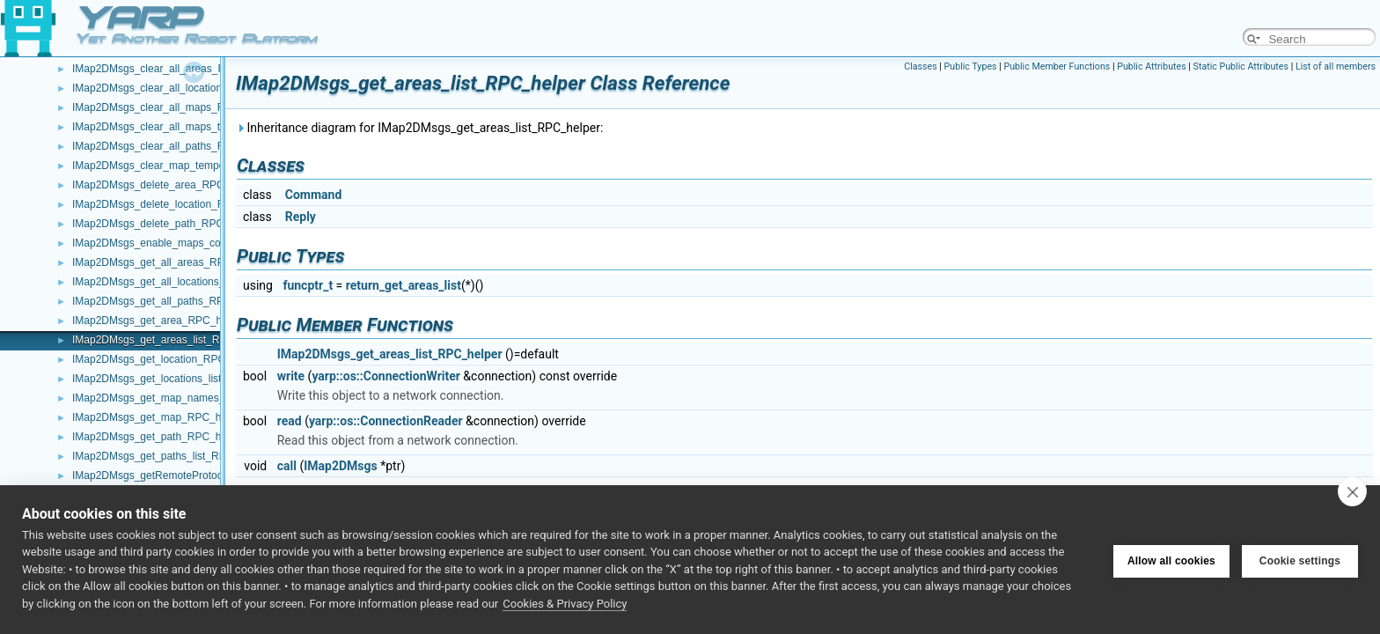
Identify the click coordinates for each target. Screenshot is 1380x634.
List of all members (1336, 66)
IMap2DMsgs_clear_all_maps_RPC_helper (173, 107)
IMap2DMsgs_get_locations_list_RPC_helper (178, 378)
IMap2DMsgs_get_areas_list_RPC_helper (170, 340)
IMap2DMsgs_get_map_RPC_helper (158, 417)
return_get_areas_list (403, 285)
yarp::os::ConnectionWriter (385, 376)
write (291, 376)
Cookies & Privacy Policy (565, 603)
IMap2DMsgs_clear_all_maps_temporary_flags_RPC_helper (214, 127)
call (287, 466)
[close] (1352, 491)
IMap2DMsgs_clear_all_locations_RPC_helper (181, 88)
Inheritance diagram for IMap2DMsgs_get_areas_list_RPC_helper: (419, 128)
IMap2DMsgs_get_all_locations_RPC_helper (177, 282)
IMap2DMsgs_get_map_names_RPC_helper (177, 398)
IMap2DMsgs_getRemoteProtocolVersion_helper (186, 475)
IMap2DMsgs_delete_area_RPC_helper (166, 185)
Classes (920, 66)
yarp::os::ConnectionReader (386, 421)
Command (313, 195)
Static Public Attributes (1240, 66)
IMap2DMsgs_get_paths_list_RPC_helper (170, 456)
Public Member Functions (1056, 66)
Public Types (970, 66)
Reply (300, 217)
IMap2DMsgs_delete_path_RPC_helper (165, 223)
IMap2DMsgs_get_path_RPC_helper (158, 437)
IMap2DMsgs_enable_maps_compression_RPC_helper (202, 243)
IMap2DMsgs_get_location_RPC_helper (166, 359)
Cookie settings (1299, 559)
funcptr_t (308, 285)
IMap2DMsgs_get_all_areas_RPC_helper (169, 262)
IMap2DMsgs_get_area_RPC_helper (159, 320)
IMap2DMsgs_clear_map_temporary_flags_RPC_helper (203, 165)
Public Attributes (1151, 66)
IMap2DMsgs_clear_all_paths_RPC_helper (173, 146)
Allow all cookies (1171, 559)
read (289, 421)
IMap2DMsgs (341, 466)
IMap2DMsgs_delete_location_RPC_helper (173, 204)
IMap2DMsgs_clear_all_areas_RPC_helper (173, 69)
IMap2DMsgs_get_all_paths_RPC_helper (169, 301)
